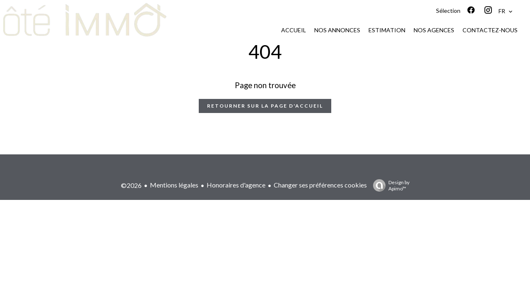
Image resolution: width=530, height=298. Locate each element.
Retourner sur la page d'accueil (265, 106)
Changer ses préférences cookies (320, 185)
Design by (389, 185)
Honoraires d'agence (236, 185)
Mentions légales (174, 185)
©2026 (131, 185)
